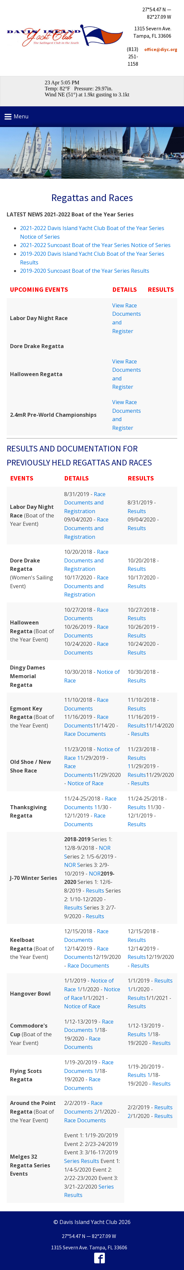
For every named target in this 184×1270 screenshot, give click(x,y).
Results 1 (139, 1034)
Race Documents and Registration (85, 502)
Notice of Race (85, 783)
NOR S (72, 865)
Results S (75, 907)
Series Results (81, 1161)
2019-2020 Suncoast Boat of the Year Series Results (84, 270)
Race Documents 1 (86, 940)
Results (137, 511)
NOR (95, 873)
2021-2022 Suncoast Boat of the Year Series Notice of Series (95, 245)
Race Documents (85, 734)
